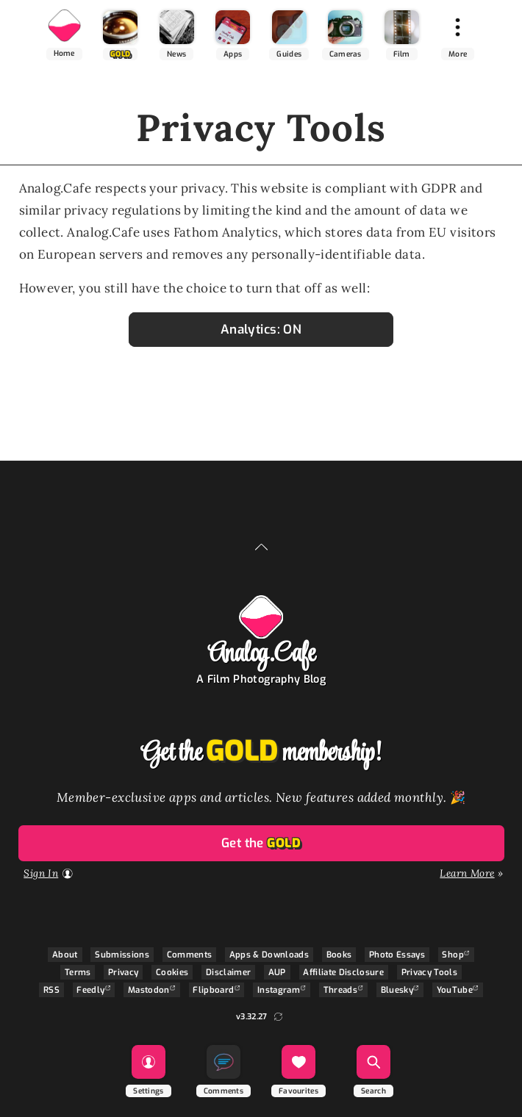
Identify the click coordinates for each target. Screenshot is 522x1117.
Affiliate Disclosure (343, 972)
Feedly (90, 990)
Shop (452, 954)
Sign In (41, 873)
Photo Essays (397, 954)
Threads (340, 990)
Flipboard (213, 990)
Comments (189, 954)
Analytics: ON (261, 329)
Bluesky (397, 990)
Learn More (467, 873)
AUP (277, 972)
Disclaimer (228, 972)
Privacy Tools (429, 972)
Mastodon (149, 990)
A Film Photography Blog (261, 679)
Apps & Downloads (269, 954)
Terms (78, 972)
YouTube (455, 990)
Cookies (172, 972)
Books (339, 954)
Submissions (122, 954)
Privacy (123, 972)
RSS (51, 990)
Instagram (278, 990)
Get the (261, 843)
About (65, 954)
